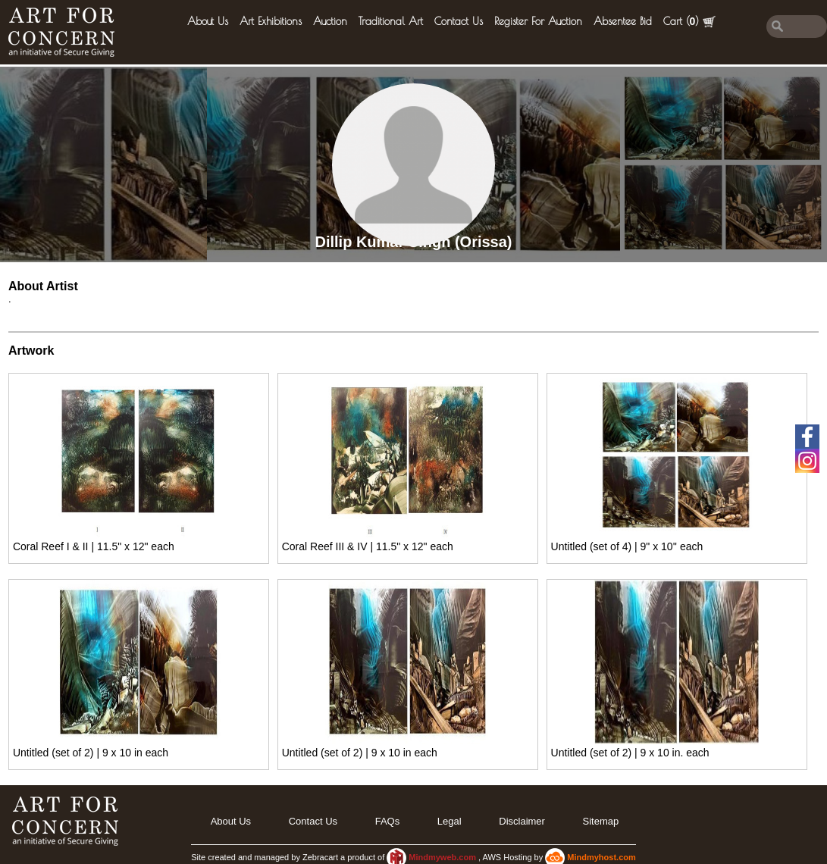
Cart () (689, 21)
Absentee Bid (623, 21)
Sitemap (601, 821)
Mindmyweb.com (443, 857)
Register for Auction (538, 21)
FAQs (387, 821)
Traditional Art (391, 21)
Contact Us (458, 21)
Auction (330, 21)
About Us (207, 21)
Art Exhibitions (271, 21)
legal (449, 821)
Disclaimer (522, 821)
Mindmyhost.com (601, 857)
